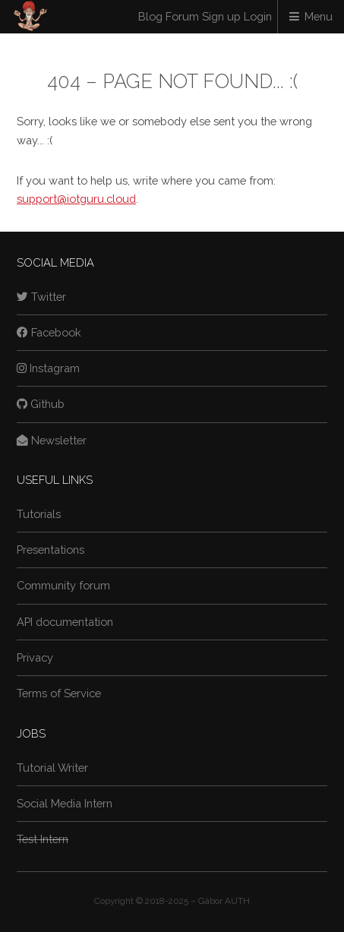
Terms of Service (59, 693)
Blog (150, 16)
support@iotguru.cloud (76, 198)
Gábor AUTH (224, 901)
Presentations (50, 549)
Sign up (221, 16)
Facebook (49, 332)
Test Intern (42, 838)
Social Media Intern (64, 803)
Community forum (63, 585)
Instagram (48, 368)
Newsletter (52, 440)
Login (258, 16)
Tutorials (39, 513)
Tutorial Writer (52, 767)
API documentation (65, 621)
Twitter (41, 296)
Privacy (35, 657)
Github (41, 403)
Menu (319, 16)
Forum (182, 16)
